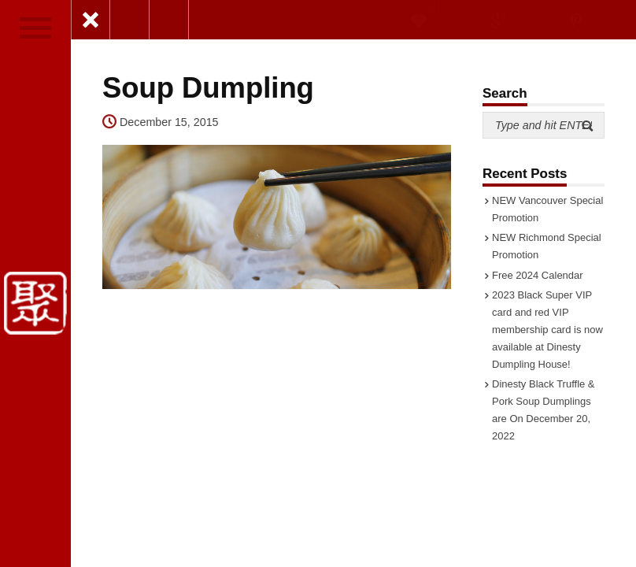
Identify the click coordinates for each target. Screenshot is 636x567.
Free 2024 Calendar (537, 275)
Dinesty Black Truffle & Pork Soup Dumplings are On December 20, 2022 (543, 410)
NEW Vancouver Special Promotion (547, 209)
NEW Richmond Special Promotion (546, 246)
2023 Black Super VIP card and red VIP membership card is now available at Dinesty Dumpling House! (547, 329)
